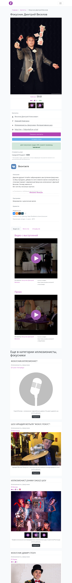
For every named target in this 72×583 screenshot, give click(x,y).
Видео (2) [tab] (16, 229)
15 (16, 489)
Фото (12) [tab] (26, 229)
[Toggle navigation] (60, 3)
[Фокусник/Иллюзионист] (36, 389)
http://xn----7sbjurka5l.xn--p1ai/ (26, 129)
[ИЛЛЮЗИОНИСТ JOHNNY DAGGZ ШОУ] (36, 511)
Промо (18, 291)
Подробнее (36, 416)
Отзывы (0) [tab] (36, 229)
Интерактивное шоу (44, 125)
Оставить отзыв (36, 139)
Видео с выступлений (26, 235)
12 (35, 100)
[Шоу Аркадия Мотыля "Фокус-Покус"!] (36, 448)
